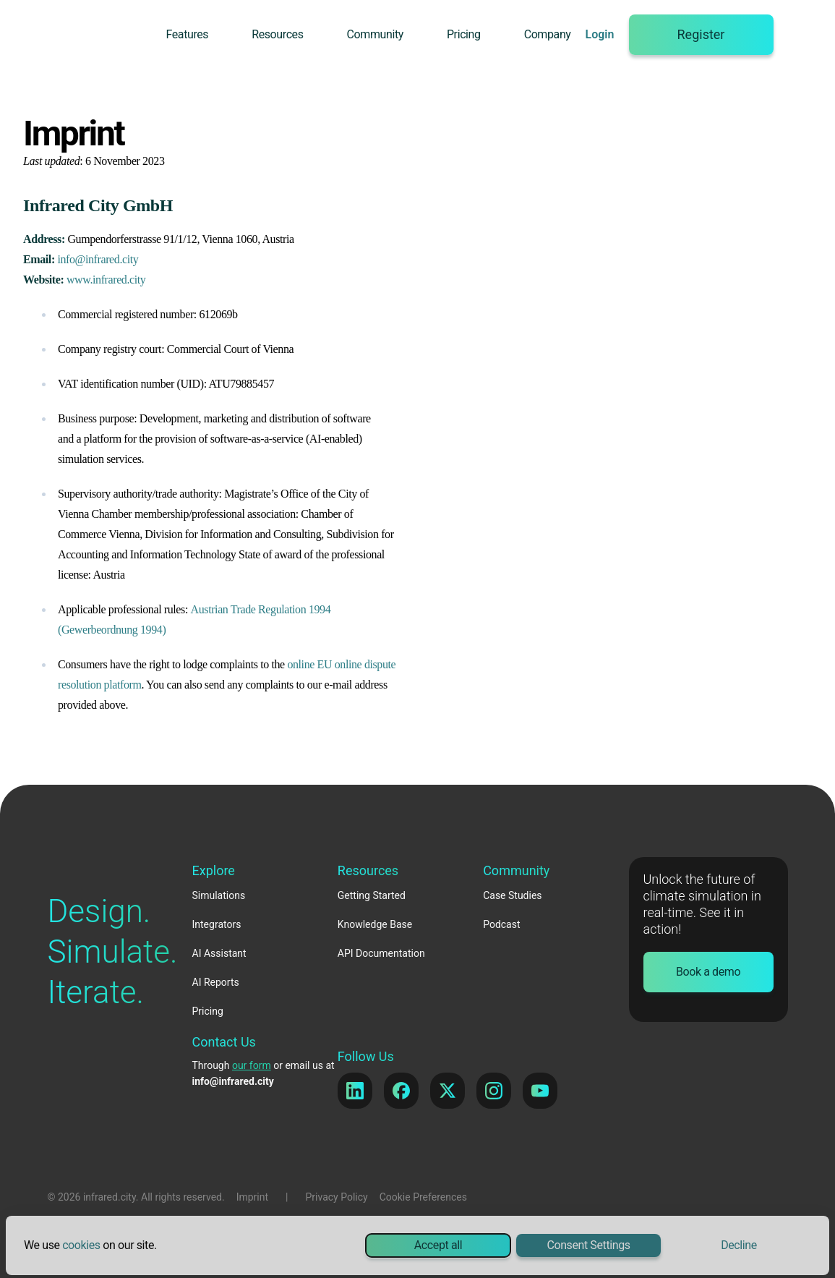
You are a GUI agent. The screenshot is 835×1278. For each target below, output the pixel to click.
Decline (739, 1245)
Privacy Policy (337, 1197)
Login (600, 34)
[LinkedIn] (355, 1091)
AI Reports (215, 982)
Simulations (219, 895)
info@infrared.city (97, 259)
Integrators (216, 924)
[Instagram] (493, 1091)
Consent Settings (588, 1245)
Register (701, 34)
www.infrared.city (106, 279)
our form (251, 1065)
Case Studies (512, 895)
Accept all (438, 1245)
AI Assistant (219, 953)
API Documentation (381, 953)
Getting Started (372, 895)
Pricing (464, 34)
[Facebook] (401, 1091)
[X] (447, 1091)
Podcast (501, 924)
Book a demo (708, 972)
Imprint (252, 1197)
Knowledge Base (375, 924)
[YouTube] (540, 1091)
